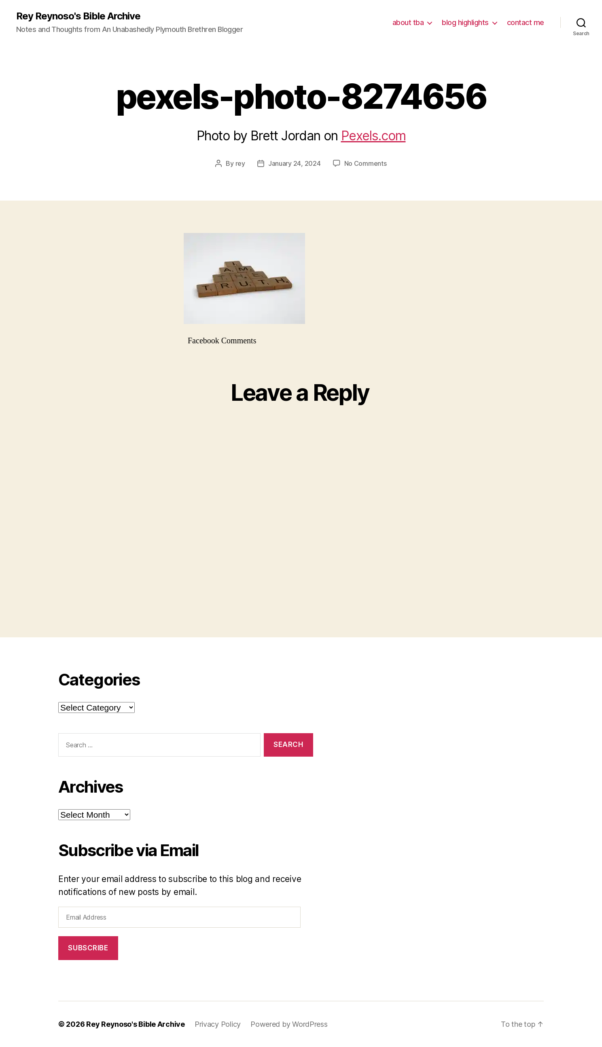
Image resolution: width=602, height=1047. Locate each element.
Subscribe (88, 948)
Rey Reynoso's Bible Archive (78, 16)
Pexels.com (373, 136)
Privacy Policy (218, 1024)
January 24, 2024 (294, 163)
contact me (525, 22)
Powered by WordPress (289, 1024)
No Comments (365, 163)
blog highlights (465, 22)
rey (240, 163)
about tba (408, 22)
